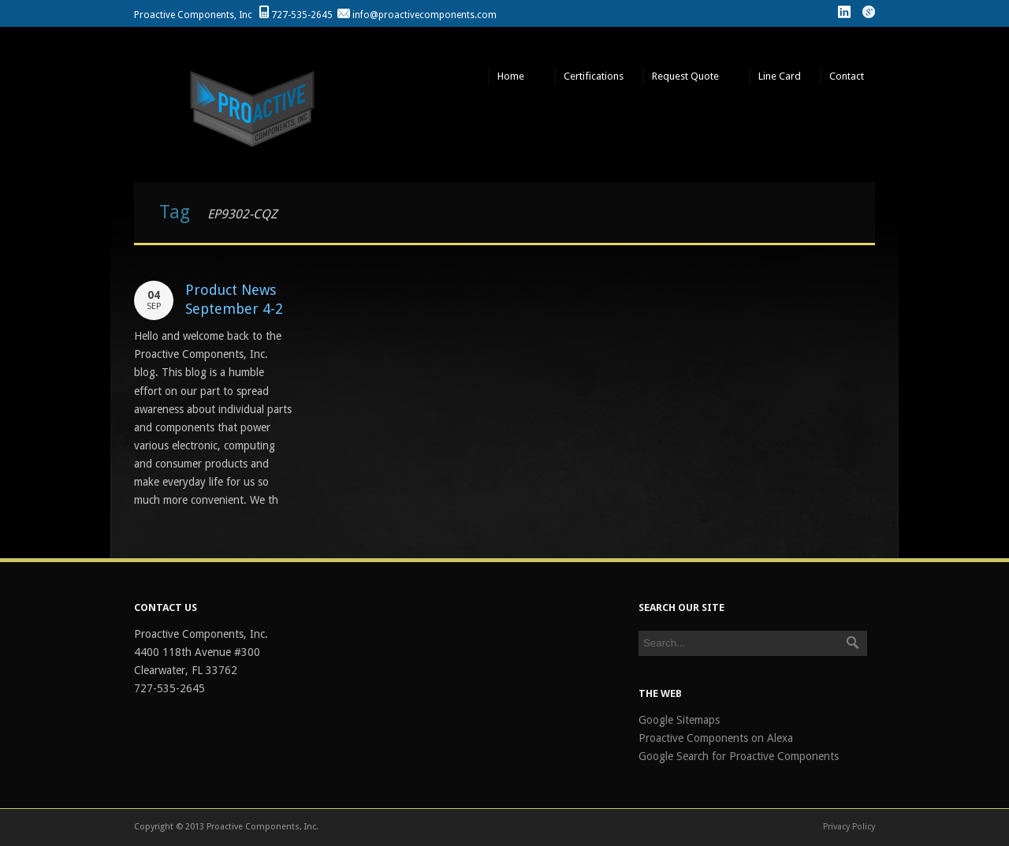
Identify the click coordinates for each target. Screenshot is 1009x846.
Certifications (594, 76)
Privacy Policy (849, 827)
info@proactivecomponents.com (424, 14)
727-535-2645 (302, 14)
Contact (847, 76)
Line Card (779, 76)
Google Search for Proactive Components (739, 756)
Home (511, 76)
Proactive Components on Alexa (716, 738)
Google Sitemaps (679, 720)
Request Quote (686, 76)
